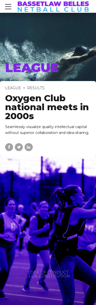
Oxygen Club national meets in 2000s (47, 107)
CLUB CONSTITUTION (48, 276)
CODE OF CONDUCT (48, 272)
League (13, 88)
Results (36, 88)
